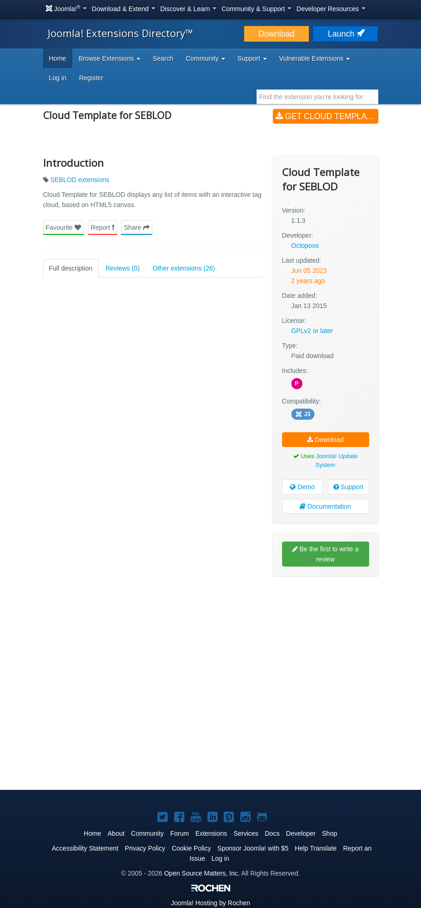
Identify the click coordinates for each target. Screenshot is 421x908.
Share (136, 227)
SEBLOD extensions (79, 179)
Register (91, 78)
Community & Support (256, 9)
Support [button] (252, 58)
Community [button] (205, 58)
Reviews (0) (123, 268)
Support (348, 487)
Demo (302, 487)
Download (276, 33)
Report (102, 227)
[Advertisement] (325, 643)
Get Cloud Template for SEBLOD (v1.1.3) (327, 116)
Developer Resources (330, 9)
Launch (345, 33)
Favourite (63, 227)
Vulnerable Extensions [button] (314, 58)
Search (163, 58)
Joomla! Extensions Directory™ (120, 33)
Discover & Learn (188, 9)
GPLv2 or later (312, 330)
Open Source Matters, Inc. (201, 873)
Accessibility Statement (85, 848)
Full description (71, 268)
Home (57, 58)
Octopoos (305, 245)
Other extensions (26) (184, 268)
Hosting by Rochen (210, 903)
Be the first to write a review (325, 554)
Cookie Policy (191, 848)
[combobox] (317, 96)
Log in (58, 78)
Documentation (325, 506)
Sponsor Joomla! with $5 (252, 848)
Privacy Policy (145, 848)
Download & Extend (123, 9)
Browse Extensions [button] (109, 58)
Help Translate (316, 848)
